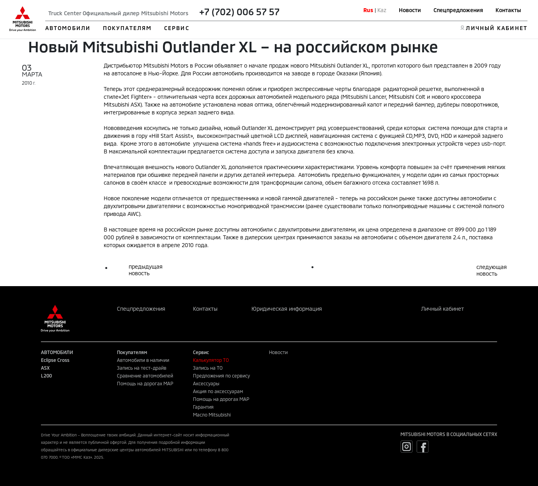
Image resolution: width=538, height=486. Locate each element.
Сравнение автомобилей (145, 375)
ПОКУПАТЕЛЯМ (127, 28)
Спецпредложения (458, 10)
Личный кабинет (442, 308)
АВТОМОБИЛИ (67, 28)
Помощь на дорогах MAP (145, 383)
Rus (368, 10)
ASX (45, 367)
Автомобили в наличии (143, 360)
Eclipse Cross (55, 360)
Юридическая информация (286, 308)
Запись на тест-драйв (141, 367)
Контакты (508, 10)
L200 (46, 375)
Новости (410, 10)
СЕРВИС (176, 28)
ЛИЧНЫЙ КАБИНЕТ (496, 28)
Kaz (381, 10)
